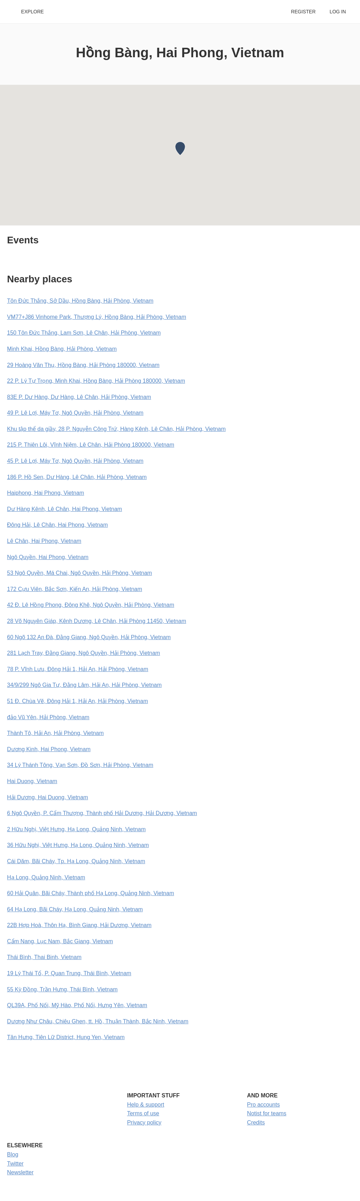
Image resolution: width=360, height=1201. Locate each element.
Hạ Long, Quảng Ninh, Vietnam (46, 877)
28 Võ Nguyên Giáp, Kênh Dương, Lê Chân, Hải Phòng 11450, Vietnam (96, 621)
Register (303, 11)
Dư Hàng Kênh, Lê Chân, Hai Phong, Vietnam (64, 509)
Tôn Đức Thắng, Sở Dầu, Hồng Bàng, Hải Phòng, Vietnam (80, 301)
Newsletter (20, 1172)
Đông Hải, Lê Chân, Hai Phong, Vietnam (57, 525)
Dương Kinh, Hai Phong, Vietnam (49, 749)
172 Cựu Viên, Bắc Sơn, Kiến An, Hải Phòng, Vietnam (74, 589)
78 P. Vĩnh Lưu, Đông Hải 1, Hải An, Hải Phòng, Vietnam (77, 669)
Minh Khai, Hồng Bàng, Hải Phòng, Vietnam (62, 349)
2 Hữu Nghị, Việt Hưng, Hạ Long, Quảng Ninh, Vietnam (76, 829)
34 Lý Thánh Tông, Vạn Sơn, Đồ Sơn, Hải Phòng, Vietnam (80, 765)
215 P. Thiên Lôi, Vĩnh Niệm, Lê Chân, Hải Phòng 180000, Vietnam (90, 445)
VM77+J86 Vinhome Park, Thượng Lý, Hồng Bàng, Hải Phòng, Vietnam (96, 317)
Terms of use (143, 1113)
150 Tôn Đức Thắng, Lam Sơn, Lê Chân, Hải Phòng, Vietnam (84, 333)
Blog (12, 1154)
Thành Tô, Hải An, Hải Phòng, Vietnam (55, 733)
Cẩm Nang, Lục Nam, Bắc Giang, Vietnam (60, 941)
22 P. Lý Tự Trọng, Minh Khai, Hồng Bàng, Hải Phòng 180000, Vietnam (96, 381)
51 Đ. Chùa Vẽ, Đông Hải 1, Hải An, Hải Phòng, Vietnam (77, 701)
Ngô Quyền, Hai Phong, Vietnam (48, 557)
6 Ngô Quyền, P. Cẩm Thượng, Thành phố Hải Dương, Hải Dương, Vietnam (102, 813)
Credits (256, 1122)
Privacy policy (144, 1122)
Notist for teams (266, 1113)
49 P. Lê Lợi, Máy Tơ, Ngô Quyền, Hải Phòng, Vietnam (75, 413)
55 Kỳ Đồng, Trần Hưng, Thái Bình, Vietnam (62, 989)
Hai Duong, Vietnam (32, 781)
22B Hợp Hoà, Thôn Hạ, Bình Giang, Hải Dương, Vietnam (79, 925)
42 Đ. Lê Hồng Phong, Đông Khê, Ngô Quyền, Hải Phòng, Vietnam (90, 605)
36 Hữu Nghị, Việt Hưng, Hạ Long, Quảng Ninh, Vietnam (78, 845)
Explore (32, 11)
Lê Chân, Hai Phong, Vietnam (44, 541)
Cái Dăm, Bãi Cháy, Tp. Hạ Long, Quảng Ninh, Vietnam (76, 861)
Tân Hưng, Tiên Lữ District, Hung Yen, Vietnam (66, 1037)
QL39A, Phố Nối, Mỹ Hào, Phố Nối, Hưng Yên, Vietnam (77, 1005)
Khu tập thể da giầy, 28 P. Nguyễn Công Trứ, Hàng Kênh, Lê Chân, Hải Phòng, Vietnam (116, 429)
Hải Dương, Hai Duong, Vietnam (47, 797)
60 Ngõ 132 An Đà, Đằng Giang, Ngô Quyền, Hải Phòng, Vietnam (89, 637)
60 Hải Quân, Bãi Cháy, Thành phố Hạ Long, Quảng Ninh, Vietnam (90, 893)
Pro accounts (263, 1105)
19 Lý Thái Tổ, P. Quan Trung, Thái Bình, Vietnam (69, 973)
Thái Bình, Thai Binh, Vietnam (44, 957)
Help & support (145, 1105)
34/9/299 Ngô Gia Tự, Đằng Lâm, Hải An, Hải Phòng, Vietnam (84, 685)
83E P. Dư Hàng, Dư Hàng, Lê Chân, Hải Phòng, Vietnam (79, 397)
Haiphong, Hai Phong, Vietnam (45, 493)
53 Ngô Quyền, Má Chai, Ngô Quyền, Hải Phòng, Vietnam (79, 573)
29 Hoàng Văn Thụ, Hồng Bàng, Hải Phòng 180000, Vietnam (83, 365)
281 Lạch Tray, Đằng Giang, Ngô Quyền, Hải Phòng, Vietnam (83, 653)
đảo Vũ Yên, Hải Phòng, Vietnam (48, 717)
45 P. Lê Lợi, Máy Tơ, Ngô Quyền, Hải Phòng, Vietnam (75, 461)
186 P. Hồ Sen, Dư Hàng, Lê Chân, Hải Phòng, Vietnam (77, 477)
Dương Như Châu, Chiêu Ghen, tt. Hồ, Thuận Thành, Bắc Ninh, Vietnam (97, 1021)
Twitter (15, 1164)
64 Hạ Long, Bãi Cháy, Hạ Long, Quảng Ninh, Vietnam (75, 909)
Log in (338, 11)
